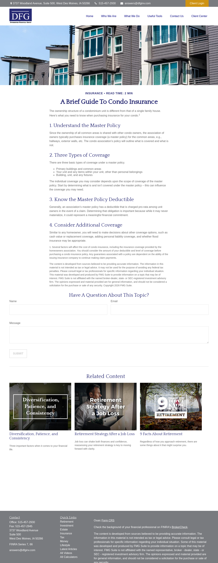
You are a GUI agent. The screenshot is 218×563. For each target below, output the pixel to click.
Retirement (66, 521)
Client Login (197, 3)
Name (13, 301)
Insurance (66, 533)
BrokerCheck (179, 527)
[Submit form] (18, 353)
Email (114, 301)
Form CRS (108, 520)
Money (64, 541)
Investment (66, 525)
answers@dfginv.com (135, 3)
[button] (90, 16)
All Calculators (68, 556)
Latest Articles (68, 549)
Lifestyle (65, 545)
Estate (64, 529)
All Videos (66, 553)
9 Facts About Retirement (161, 434)
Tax (62, 537)
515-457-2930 (105, 3)
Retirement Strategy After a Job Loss (105, 434)
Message (14, 323)
